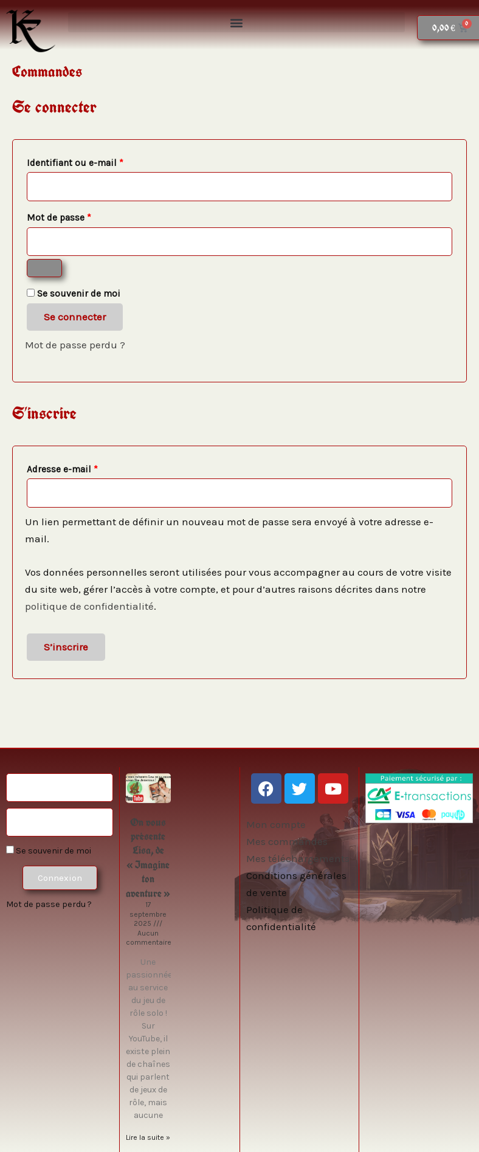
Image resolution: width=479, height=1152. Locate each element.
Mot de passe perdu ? (75, 345)
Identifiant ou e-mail (99, 161)
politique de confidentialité (89, 606)
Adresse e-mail (86, 467)
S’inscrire (66, 647)
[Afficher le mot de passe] (44, 268)
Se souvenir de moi (48, 851)
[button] (236, 22)
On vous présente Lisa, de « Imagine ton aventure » (148, 857)
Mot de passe (83, 216)
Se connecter (75, 317)
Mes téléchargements (298, 858)
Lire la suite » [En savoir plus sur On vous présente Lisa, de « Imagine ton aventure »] (148, 1137)
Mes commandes (287, 841)
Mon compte (276, 824)
